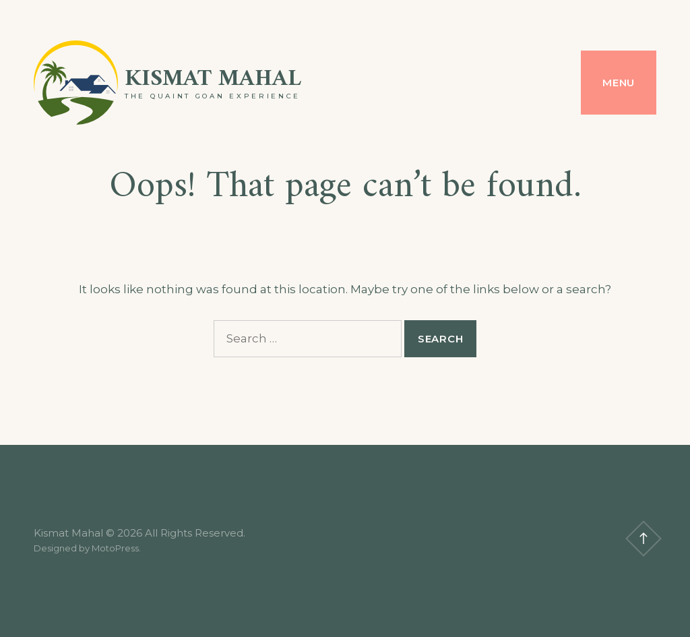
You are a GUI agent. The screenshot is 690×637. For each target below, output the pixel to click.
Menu (618, 82)
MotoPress (115, 548)
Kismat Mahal (213, 79)
